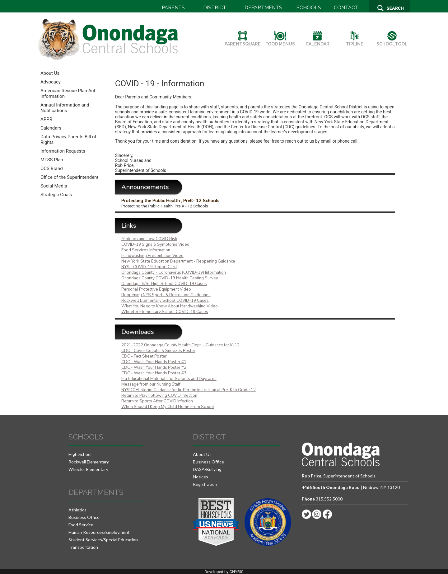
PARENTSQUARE (243, 41)
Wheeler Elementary (88, 469)
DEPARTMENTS (263, 8)
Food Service (80, 524)
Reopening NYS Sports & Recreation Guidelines (166, 295)
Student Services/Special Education (103, 539)
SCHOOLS (308, 8)
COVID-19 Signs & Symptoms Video (155, 244)
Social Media (53, 186)
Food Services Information (145, 250)
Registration (205, 484)
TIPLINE (354, 41)
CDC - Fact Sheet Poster (144, 356)
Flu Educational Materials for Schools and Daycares (169, 379)
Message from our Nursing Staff (150, 384)
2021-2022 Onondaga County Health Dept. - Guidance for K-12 (180, 345)
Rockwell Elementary (88, 461)
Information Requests (62, 151)
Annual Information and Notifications (64, 107)
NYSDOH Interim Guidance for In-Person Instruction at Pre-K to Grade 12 (188, 390)
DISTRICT (214, 8)
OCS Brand (51, 168)
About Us (49, 73)
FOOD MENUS (280, 41)
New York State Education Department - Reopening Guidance (178, 261)
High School (79, 454)
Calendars (50, 128)
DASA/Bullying (207, 469)
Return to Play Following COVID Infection (159, 395)
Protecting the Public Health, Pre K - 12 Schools (164, 206)
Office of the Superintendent (69, 177)
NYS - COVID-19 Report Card (149, 267)
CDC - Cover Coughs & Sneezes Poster (158, 350)
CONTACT (346, 8)
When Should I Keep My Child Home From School (167, 407)
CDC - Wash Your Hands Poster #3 (153, 373)
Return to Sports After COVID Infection (157, 401)
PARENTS (173, 8)
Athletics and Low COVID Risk (149, 239)
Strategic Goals (56, 194)
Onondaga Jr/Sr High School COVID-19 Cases (164, 284)
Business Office (84, 517)
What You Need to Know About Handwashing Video (169, 306)
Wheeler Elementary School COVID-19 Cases (164, 312)
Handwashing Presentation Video (152, 256)
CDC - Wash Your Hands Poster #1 (153, 362)
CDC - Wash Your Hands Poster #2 (153, 367)
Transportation (83, 547)
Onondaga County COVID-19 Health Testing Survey (169, 278)
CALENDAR (317, 41)
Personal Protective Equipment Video (156, 289)
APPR (46, 119)
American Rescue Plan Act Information (67, 93)
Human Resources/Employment (99, 532)
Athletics (77, 509)
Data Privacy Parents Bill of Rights (68, 139)
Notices (200, 476)
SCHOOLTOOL (392, 41)
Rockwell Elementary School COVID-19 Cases (165, 300)
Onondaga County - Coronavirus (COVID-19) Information (173, 272)
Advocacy (50, 82)
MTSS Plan (51, 160)
